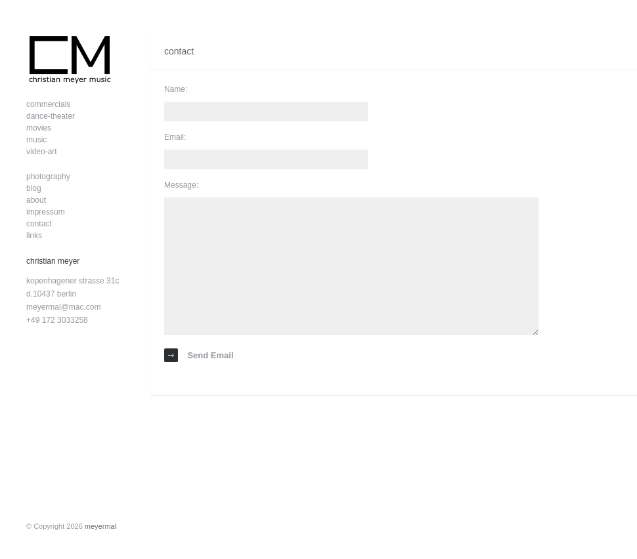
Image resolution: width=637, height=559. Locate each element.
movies (38, 128)
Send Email (199, 355)
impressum (45, 212)
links (34, 235)
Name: (175, 89)
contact (39, 223)
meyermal (100, 526)
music (36, 139)
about (36, 200)
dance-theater (50, 116)
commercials (48, 104)
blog (33, 188)
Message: (181, 185)
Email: (175, 137)
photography (48, 176)
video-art (41, 151)
